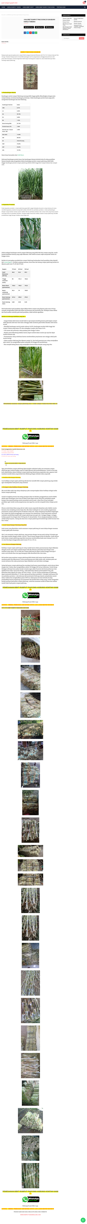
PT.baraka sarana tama (8, 452)
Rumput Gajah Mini (67, 18)
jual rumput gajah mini (9, 3)
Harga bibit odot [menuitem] (28, 7)
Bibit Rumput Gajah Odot (67, 24)
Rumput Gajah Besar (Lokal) (78, 19)
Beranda (3, 14)
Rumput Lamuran (78, 21)
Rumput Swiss (66, 22)
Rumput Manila (66, 20)
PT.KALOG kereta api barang (9, 456)
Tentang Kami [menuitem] (61, 7)
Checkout (49, 27)
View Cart (39, 27)
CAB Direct (21, 155)
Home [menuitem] (3, 7)
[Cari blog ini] (71, 38)
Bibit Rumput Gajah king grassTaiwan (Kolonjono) (67, 28)
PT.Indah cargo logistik (8, 451)
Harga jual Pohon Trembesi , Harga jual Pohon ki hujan (79, 26)
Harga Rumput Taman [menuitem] (14, 7)
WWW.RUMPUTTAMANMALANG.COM (30, 1214)
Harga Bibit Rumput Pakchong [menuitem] (45, 7)
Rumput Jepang (77, 23)
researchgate (7, 262)
